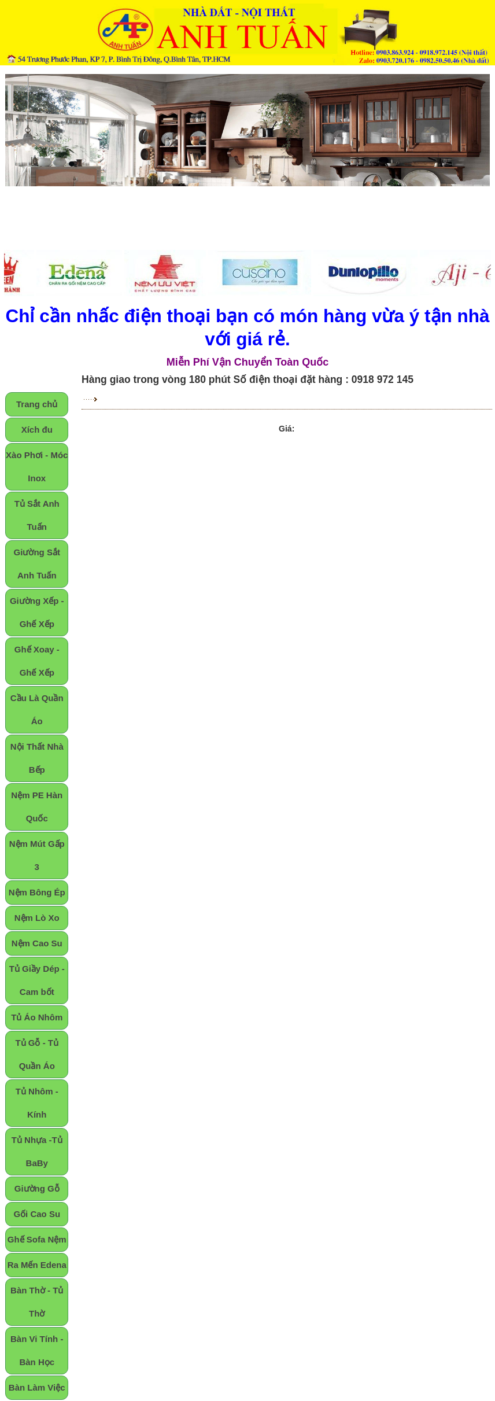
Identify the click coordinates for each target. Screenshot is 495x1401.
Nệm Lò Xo (37, 918)
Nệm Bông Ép (37, 892)
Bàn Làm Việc (37, 1387)
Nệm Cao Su (37, 943)
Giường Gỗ (37, 1188)
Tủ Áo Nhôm (36, 1017)
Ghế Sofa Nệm (37, 1239)
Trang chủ (37, 404)
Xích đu (37, 429)
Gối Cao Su (36, 1214)
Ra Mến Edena (37, 1265)
